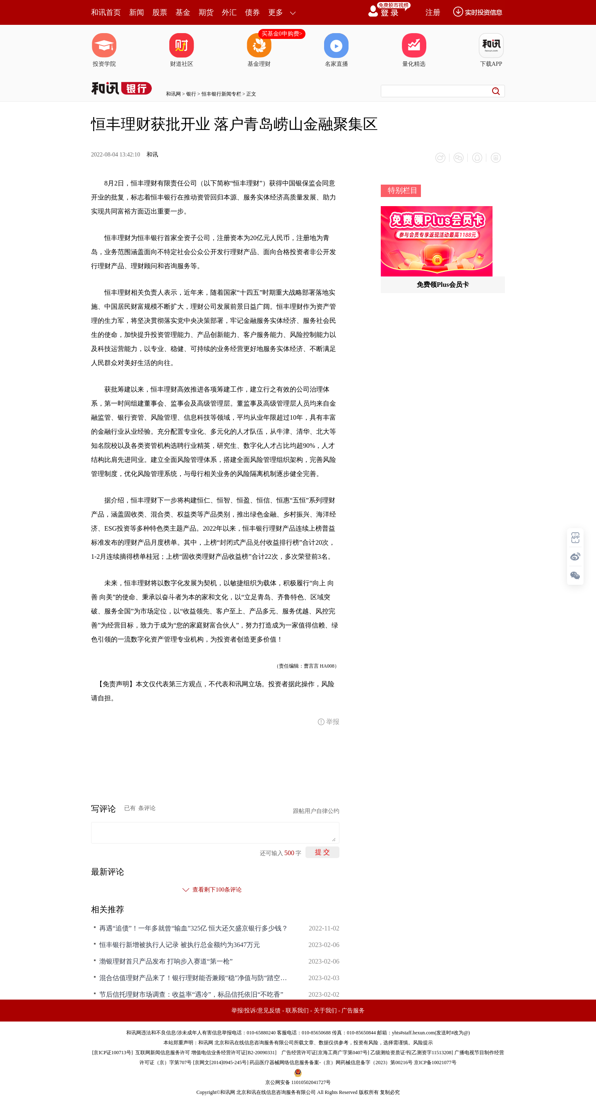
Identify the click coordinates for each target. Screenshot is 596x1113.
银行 (191, 94)
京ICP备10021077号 (435, 1062)
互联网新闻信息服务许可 (162, 1052)
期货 (206, 12)
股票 (159, 12)
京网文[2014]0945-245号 (221, 1062)
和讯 (152, 154)
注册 (432, 12)
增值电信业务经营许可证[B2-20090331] (233, 1052)
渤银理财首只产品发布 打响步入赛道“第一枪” (166, 960)
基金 (182, 12)
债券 (252, 12)
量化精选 (413, 50)
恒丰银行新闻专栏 (221, 94)
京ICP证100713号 (112, 1052)
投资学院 (104, 50)
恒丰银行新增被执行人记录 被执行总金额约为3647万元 (179, 944)
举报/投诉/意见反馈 (256, 1010)
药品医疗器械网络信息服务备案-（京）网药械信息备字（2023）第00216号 (331, 1062)
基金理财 (259, 50)
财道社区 (181, 50)
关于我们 (325, 1010)
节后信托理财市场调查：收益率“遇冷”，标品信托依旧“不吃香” (191, 994)
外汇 (229, 12)
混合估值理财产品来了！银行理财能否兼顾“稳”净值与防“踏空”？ (194, 977)
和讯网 (173, 94)
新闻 (136, 12)
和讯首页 (106, 12)
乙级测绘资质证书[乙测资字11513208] (411, 1052)
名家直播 (336, 50)
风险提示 (423, 1042)
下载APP (491, 50)
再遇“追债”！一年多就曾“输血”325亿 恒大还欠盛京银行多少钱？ (193, 927)
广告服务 (353, 1010)
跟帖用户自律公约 (316, 811)
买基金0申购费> (282, 34)
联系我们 (297, 1010)
